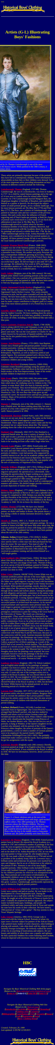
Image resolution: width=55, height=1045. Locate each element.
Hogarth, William (9, 467)
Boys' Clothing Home (27, 1019)
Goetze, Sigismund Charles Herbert (17, 287)
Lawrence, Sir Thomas (11, 840)
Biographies (33, 1009)
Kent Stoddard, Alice (10, 558)
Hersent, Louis (7, 446)
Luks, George (7, 917)
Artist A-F (12, 993)
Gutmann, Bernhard (10, 364)
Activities (22, 1009)
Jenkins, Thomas (8, 507)
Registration (27, 1016)
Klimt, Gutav (7, 574)
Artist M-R (32, 993)
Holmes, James (7, 490)
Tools (36, 1016)
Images (49, 1014)
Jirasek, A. (5, 521)
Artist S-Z (43, 993)
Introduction (10, 1009)
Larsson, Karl (7, 691)
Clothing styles (22, 1012)
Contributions (22, 1014)
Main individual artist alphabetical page (33, 991)
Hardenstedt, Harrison (11, 416)
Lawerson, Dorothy (9, 745)
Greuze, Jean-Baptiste (11, 343)
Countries (34, 1012)
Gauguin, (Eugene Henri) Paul (14, 245)
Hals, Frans (6, 378)
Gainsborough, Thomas (11, 189)
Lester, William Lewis (10, 889)
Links (18, 1016)
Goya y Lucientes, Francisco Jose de (17, 325)
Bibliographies (8, 1014)
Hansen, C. (6, 404)
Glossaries (40, 1014)
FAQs (32, 1014)
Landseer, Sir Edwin (10, 663)
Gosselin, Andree (8, 311)
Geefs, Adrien (7, 273)
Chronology (44, 1009)
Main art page (33, 1007)
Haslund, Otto (7, 432)
